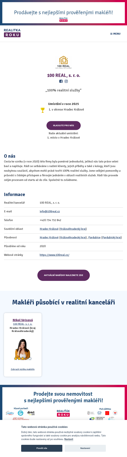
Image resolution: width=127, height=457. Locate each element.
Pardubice (94, 237)
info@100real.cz (50, 211)
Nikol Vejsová (23, 320)
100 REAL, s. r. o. (22, 324)
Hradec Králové (49, 229)
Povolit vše (42, 448)
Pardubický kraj (111, 237)
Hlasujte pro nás (63, 125)
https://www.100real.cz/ (54, 255)
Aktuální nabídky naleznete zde (63, 275)
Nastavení (85, 448)
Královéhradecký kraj (73, 229)
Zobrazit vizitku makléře (23, 369)
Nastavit (68, 439)
